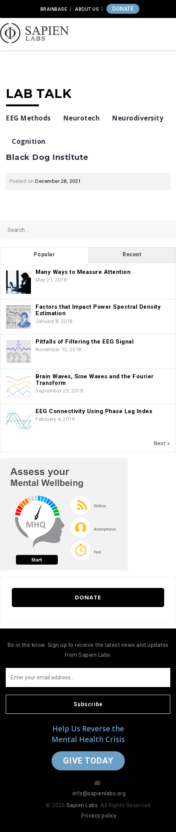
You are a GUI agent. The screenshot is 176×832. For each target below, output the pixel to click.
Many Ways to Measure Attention (83, 272)
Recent (132, 254)
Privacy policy (98, 815)
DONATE (123, 9)
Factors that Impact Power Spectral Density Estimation (98, 310)
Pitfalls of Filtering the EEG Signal (85, 341)
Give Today (88, 760)
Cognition (29, 141)
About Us (87, 9)
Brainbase (54, 9)
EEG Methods (28, 118)
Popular (44, 254)
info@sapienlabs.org (99, 793)
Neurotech (81, 118)
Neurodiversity (137, 118)
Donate (88, 597)
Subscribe (88, 704)
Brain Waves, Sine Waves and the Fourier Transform (95, 379)
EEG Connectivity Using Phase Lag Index (94, 411)
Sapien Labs (82, 805)
